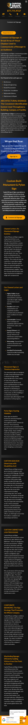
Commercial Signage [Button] (14, 217)
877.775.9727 (14, 10)
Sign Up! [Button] (13, 156)
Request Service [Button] (8, 33)
